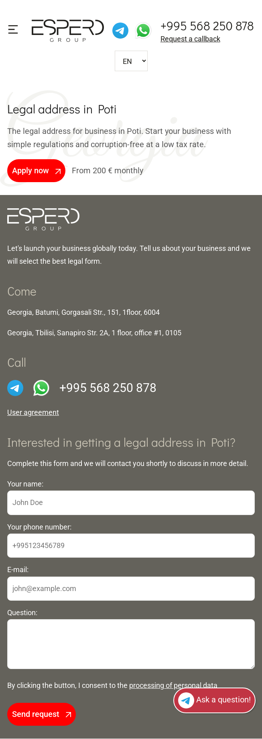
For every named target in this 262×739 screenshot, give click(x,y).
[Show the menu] (13, 29)
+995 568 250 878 (207, 25)
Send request (41, 714)
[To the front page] (43, 219)
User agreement (33, 413)
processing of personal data (173, 685)
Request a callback (190, 39)
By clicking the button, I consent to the (112, 685)
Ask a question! (214, 700)
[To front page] (68, 30)
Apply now (36, 170)
